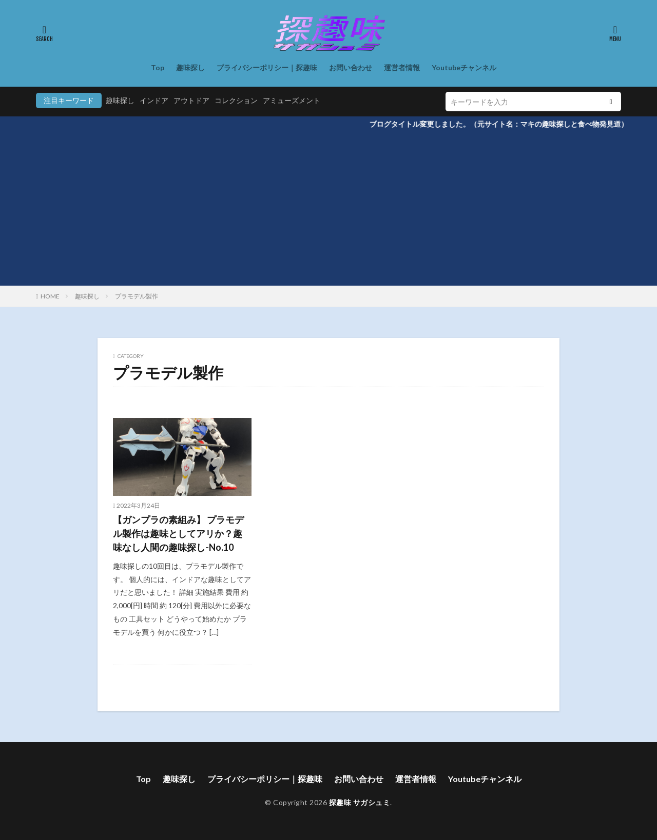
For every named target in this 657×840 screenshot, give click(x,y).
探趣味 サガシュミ (360, 802)
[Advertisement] (328, 209)
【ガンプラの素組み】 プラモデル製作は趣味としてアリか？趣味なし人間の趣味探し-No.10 (178, 533)
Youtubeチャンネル (464, 67)
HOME (50, 296)
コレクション (236, 100)
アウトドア (191, 100)
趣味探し (190, 67)
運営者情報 (402, 67)
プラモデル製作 (136, 296)
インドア (154, 100)
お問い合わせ (350, 67)
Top (157, 67)
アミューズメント (291, 100)
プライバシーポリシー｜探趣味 (267, 67)
